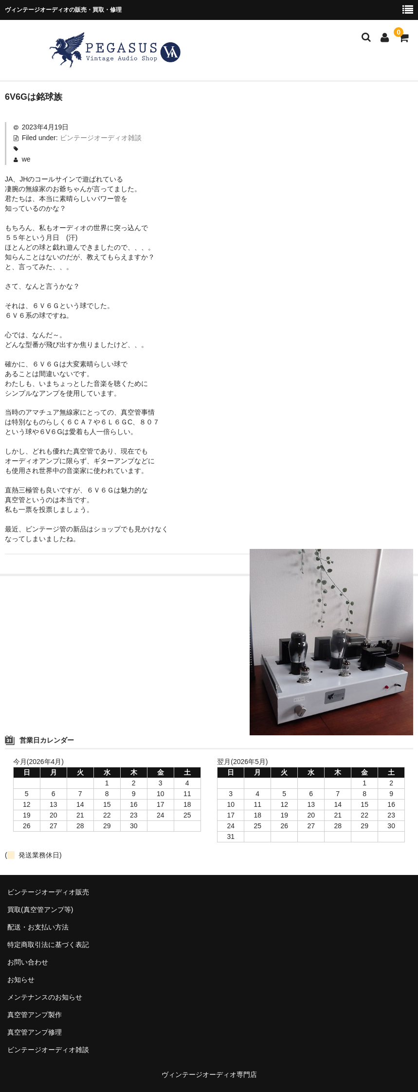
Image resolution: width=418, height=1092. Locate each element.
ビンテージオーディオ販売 (48, 892)
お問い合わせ (27, 962)
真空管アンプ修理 (34, 1032)
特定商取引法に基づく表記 (48, 944)
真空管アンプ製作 (34, 1015)
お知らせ (21, 979)
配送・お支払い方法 (38, 927)
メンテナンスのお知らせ (44, 997)
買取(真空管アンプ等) (40, 909)
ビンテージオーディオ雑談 (101, 138)
